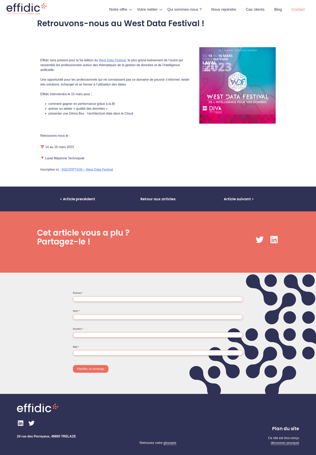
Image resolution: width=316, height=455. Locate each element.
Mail (76, 346)
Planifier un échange (91, 368)
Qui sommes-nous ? (184, 9)
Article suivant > (239, 198)
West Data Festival (112, 60)
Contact (298, 9)
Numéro (78, 329)
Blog (278, 9)
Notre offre (118, 9)
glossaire (169, 443)
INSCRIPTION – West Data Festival (87, 169)
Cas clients (255, 9)
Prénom (78, 293)
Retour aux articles (158, 198)
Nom (76, 311)
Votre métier (147, 9)
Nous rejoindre (223, 9)
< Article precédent (77, 198)
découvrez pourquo (284, 443)
